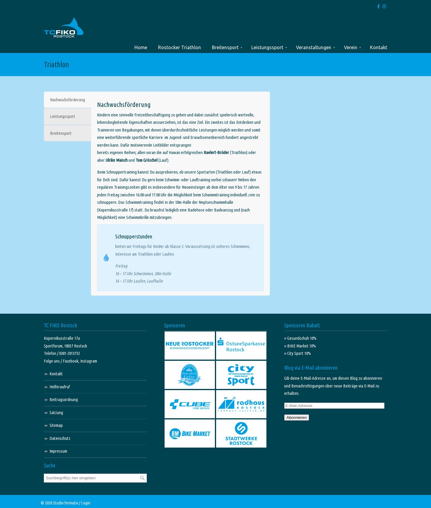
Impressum (58, 450)
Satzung (56, 412)
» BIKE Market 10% (300, 345)
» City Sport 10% (297, 353)
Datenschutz (59, 438)
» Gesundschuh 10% (300, 338)
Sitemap (56, 425)
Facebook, (71, 360)
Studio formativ (65, 502)
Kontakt (56, 373)
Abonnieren (297, 417)
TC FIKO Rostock (64, 27)
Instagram (88, 360)
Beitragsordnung (63, 399)
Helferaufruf (59, 386)
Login (85, 502)
